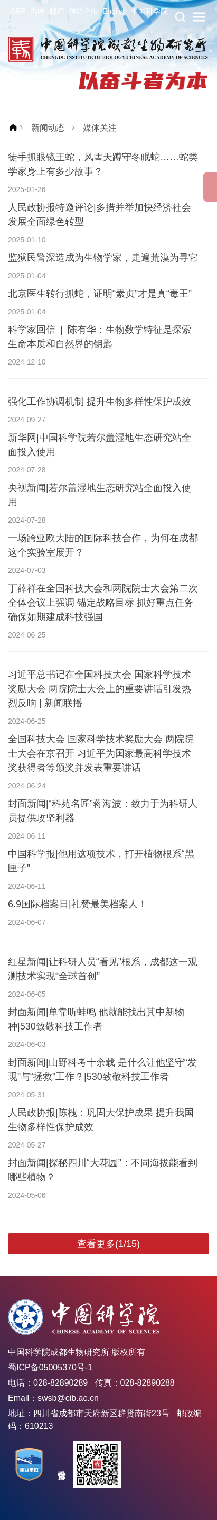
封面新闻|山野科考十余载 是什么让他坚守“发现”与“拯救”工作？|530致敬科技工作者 (102, 1069)
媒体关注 (100, 127)
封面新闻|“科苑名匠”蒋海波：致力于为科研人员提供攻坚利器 (102, 810)
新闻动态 (48, 127)
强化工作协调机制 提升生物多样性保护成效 (99, 401)
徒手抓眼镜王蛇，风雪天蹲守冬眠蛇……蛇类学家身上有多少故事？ (103, 164)
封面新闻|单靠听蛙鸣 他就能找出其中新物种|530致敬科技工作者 (96, 1019)
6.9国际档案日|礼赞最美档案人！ (77, 904)
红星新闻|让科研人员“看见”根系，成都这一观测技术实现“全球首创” (102, 969)
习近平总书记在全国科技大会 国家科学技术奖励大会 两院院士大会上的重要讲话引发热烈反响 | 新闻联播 (99, 688)
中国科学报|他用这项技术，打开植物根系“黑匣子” (101, 861)
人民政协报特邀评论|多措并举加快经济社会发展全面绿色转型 (99, 214)
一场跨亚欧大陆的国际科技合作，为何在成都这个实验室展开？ (103, 545)
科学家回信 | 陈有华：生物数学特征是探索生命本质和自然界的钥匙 (99, 336)
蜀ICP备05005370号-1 (50, 1367)
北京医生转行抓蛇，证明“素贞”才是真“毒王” (100, 293)
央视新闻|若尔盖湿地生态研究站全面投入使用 (99, 495)
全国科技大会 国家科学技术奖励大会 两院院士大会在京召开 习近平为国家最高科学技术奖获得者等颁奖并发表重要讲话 (101, 753)
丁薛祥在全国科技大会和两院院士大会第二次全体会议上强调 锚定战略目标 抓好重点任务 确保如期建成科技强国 (103, 602)
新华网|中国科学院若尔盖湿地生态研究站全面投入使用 (99, 444)
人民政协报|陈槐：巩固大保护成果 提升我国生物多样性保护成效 (101, 1119)
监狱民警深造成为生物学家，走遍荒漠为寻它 (103, 257)
